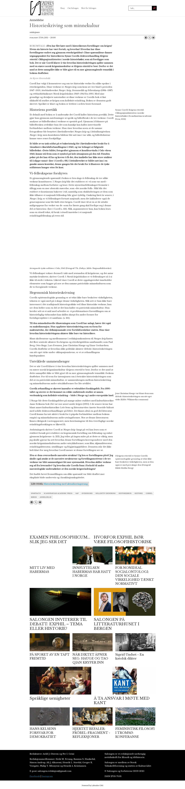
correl (149, 493)
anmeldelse (46, 497)
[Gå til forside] (42, 8)
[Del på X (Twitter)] (149, 37)
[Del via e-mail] (153, 37)
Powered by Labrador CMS (92, 785)
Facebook (35, 776)
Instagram (47, 776)
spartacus (36, 493)
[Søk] (154, 8)
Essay (63, 8)
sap (77, 493)
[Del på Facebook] (146, 37)
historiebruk (125, 493)
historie (139, 493)
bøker (34, 497)
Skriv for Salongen (88, 8)
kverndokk (87, 493)
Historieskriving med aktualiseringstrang (66, 484)
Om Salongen (72, 8)
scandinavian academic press (58, 493)
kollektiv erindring (106, 493)
